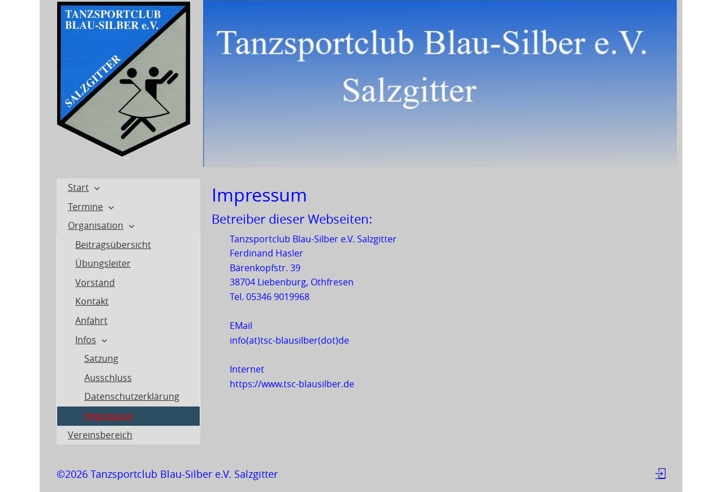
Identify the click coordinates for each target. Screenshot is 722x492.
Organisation (95, 225)
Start (78, 187)
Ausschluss (108, 377)
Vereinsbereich (100, 435)
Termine (85, 206)
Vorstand (95, 282)
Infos (85, 339)
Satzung (101, 358)
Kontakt (92, 301)
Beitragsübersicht (113, 244)
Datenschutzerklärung (131, 396)
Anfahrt (91, 320)
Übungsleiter (103, 263)
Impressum (108, 415)
